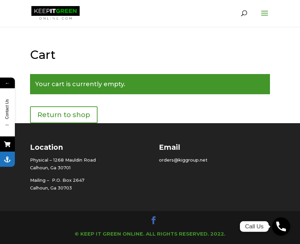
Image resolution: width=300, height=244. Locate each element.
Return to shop (63, 115)
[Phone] (281, 226)
